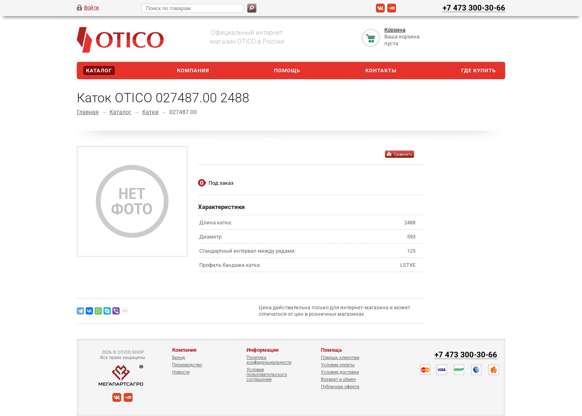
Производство (187, 364)
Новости (181, 372)
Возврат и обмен (338, 379)
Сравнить (403, 154)
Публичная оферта (340, 386)
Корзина (394, 30)
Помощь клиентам (340, 357)
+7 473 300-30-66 (474, 7)
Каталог (99, 71)
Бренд (178, 357)
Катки (150, 112)
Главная (88, 112)
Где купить (478, 71)
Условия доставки (340, 372)
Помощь (287, 71)
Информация (262, 350)
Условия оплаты (338, 364)
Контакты (380, 71)
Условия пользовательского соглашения (267, 374)
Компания (193, 71)
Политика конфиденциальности (269, 360)
